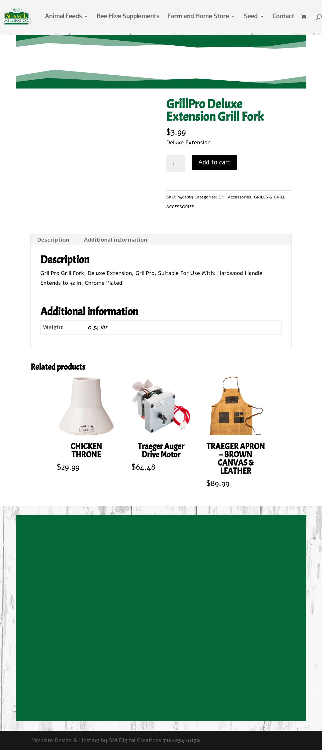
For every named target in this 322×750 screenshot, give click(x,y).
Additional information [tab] (115, 239)
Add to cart (214, 162)
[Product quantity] (175, 163)
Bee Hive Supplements (128, 17)
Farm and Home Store (198, 17)
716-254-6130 (181, 740)
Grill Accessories (235, 197)
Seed (251, 17)
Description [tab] (53, 239)
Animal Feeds (63, 17)
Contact (283, 17)
